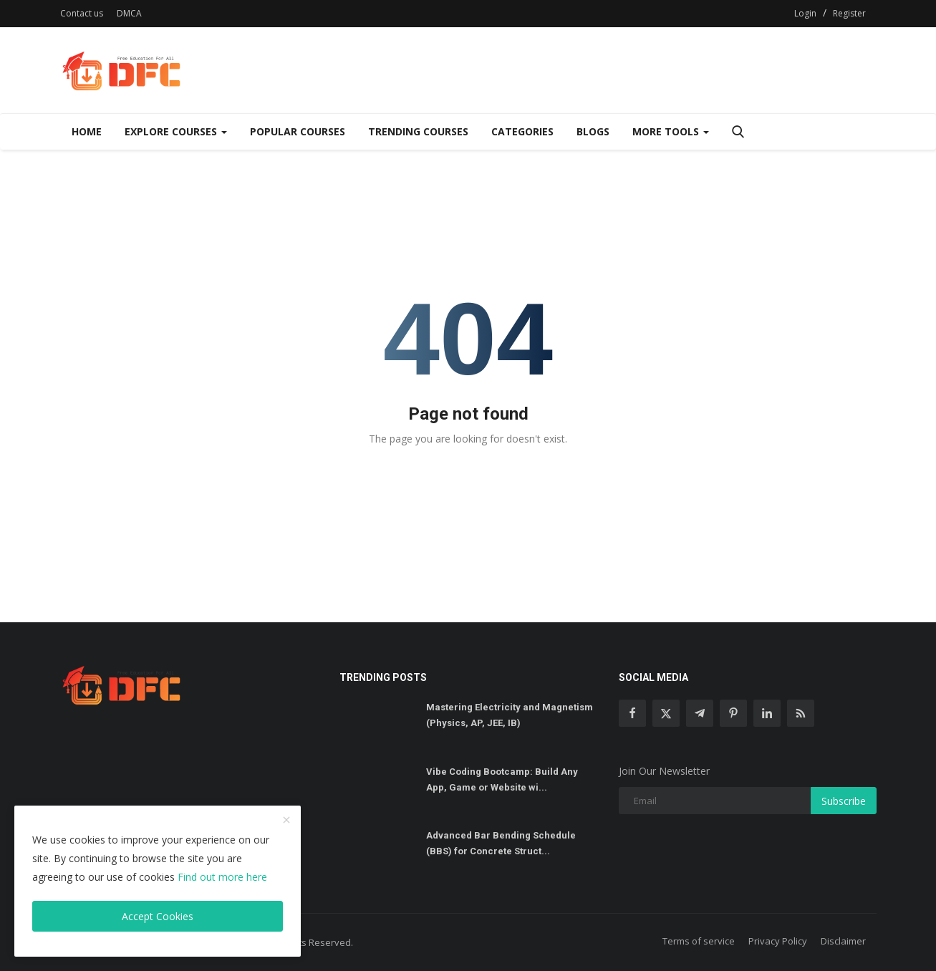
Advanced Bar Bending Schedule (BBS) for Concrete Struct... (501, 843)
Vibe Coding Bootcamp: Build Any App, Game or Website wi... (502, 779)
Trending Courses (418, 131)
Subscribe (843, 801)
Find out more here (222, 877)
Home (87, 131)
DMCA (129, 13)
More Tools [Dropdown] (670, 131)
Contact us (81, 13)
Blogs (592, 131)
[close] (286, 821)
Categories (522, 131)
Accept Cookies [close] (157, 916)
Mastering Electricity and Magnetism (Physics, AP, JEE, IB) (509, 715)
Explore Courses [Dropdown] (176, 131)
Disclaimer (843, 940)
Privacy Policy (777, 940)
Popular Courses (297, 131)
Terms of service (698, 940)
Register (849, 13)
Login (805, 13)
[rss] (800, 713)
